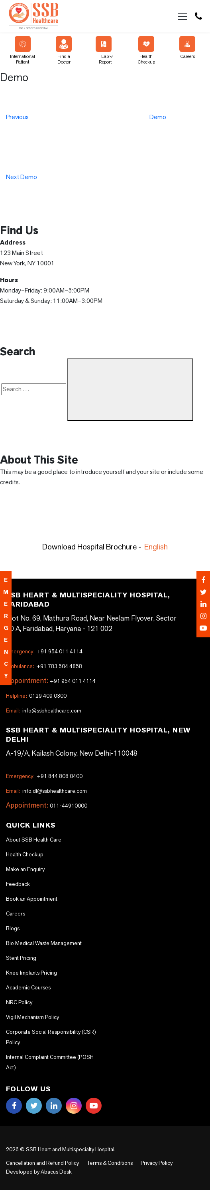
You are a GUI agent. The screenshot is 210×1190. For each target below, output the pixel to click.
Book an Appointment (31, 898)
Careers (187, 47)
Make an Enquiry (25, 869)
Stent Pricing (21, 957)
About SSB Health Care (33, 839)
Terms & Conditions (110, 1162)
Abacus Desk (55, 1171)
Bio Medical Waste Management (44, 943)
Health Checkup (146, 50)
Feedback (18, 884)
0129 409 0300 (36, 695)
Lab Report (104, 50)
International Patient (22, 50)
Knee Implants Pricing (31, 972)
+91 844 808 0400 (44, 776)
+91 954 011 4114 (44, 651)
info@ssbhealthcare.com (43, 710)
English (156, 546)
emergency (5, 628)
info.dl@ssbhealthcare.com (46, 790)
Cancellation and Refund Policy (42, 1162)
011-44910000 (68, 805)
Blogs (13, 928)
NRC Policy (19, 1002)
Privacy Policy (157, 1162)
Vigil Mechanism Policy (32, 1017)
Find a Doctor (64, 50)
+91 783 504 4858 (44, 666)
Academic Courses (28, 987)
